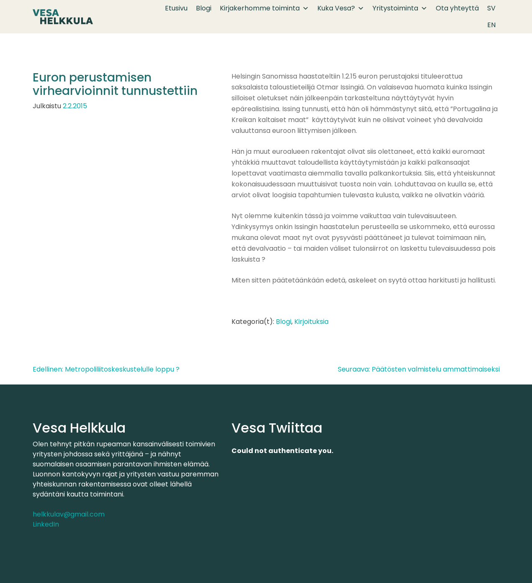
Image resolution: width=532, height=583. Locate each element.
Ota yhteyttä (457, 8)
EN (491, 25)
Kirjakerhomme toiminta (264, 8)
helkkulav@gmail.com (69, 514)
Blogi (203, 8)
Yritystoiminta (400, 8)
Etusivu (176, 8)
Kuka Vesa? (340, 8)
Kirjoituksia (311, 321)
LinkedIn (46, 524)
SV (491, 8)
